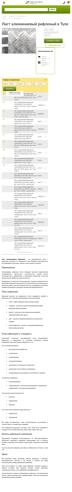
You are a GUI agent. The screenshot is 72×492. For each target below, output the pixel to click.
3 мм (51, 29)
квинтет (47, 35)
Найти (52, 9)
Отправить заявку (53, 40)
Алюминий (11, 16)
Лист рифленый (17, 18)
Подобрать (10, 88)
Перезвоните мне (55, 45)
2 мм (46, 29)
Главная (4, 16)
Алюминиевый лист (22, 16)
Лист (10, 18)
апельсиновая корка (51, 32)
